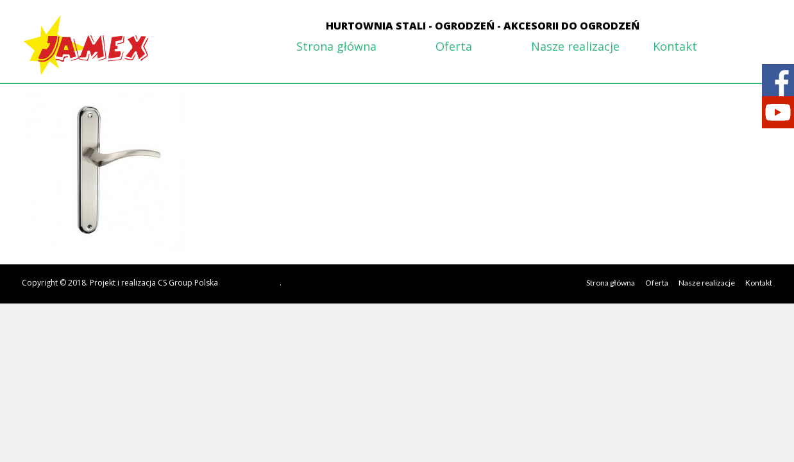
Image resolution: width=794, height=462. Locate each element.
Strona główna (336, 46)
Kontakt (675, 46)
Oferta (453, 46)
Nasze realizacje (575, 46)
